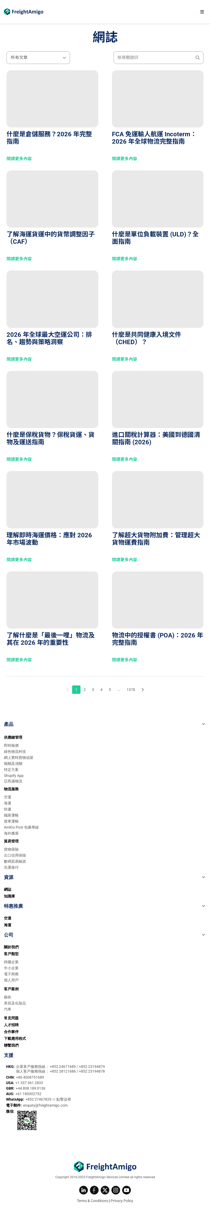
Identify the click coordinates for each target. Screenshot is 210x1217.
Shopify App (14, 776)
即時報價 (11, 745)
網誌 (7, 889)
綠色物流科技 (15, 751)
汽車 (7, 1009)
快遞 (7, 809)
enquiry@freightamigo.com (45, 1105)
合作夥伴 (11, 1032)
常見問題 (11, 1018)
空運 (7, 797)
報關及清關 (13, 763)
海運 (7, 803)
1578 (131, 690)
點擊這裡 (63, 1099)
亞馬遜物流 (13, 781)
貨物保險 (11, 849)
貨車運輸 (11, 821)
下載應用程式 (15, 1038)
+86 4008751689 (30, 1077)
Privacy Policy (122, 1201)
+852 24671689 (63, 1066)
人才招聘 (11, 1025)
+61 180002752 (28, 1094)
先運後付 (11, 867)
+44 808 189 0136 (30, 1088)
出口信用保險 (15, 855)
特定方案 (11, 769)
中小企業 (11, 968)
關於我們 (11, 947)
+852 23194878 (92, 1071)
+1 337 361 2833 (29, 1083)
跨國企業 (11, 962)
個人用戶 (11, 980)
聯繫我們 (11, 1045)
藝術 (7, 997)
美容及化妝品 (15, 1003)
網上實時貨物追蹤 (18, 757)
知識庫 (9, 896)
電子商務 (11, 974)
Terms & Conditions (92, 1201)
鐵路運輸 (11, 815)
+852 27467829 (38, 1099)
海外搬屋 (11, 833)
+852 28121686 (63, 1071)
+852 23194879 (92, 1066)
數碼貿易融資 (15, 861)
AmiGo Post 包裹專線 (21, 827)
